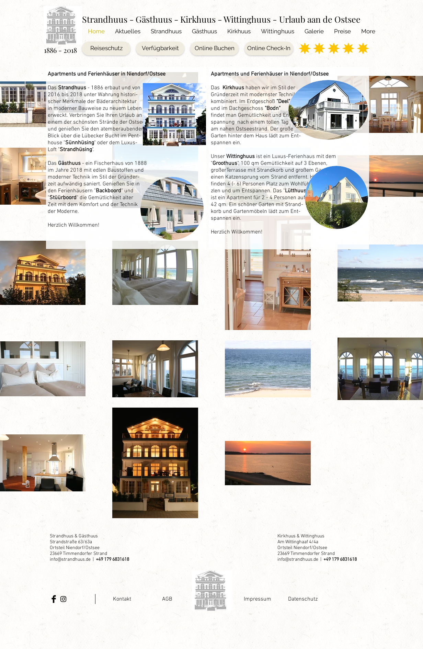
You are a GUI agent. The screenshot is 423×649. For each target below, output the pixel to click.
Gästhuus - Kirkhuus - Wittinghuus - (206, 19)
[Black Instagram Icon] (63, 599)
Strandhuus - (109, 19)
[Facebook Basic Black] (54, 599)
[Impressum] (257, 599)
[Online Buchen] (214, 48)
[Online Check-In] (268, 48)
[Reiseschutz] (106, 48)
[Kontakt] (122, 599)
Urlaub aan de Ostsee (320, 19)
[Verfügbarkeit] (160, 48)
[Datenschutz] (302, 599)
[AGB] (167, 599)
